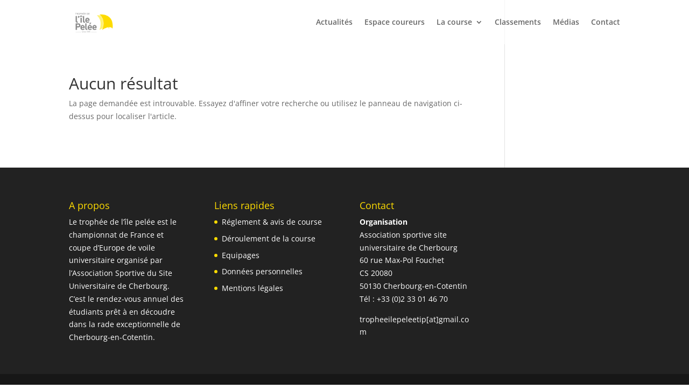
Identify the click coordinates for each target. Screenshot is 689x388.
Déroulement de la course (268, 238)
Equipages (240, 255)
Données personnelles (262, 271)
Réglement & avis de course (272, 222)
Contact (605, 22)
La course (454, 22)
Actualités (334, 22)
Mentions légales (252, 288)
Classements (518, 22)
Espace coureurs (394, 22)
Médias (566, 22)
